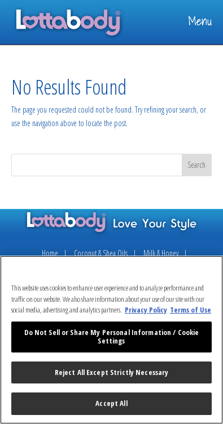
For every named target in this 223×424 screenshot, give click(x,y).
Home (50, 253)
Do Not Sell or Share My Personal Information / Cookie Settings (111, 336)
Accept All (111, 403)
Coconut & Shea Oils (101, 253)
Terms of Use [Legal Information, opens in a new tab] (190, 310)
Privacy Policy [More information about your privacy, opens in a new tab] (146, 310)
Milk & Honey (160, 253)
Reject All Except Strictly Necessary (112, 372)
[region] (111, 340)
